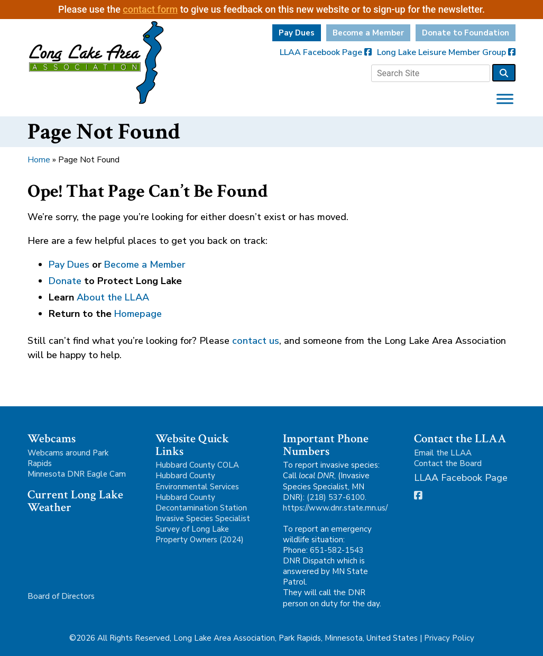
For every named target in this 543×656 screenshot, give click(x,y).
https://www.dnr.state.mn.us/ (335, 508)
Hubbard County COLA (197, 465)
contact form (150, 9)
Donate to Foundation (465, 33)
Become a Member (368, 33)
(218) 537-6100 (336, 497)
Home (38, 160)
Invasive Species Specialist (202, 518)
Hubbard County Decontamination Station (201, 502)
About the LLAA (113, 297)
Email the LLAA (443, 453)
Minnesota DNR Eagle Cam (76, 474)
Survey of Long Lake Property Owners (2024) (199, 534)
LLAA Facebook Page (326, 52)
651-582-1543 (337, 550)
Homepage (138, 313)
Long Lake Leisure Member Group (446, 52)
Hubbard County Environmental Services (197, 480)
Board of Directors (61, 596)
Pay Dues (297, 33)
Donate (65, 281)
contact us (255, 340)
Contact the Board (448, 463)
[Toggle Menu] (504, 99)
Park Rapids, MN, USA (78, 547)
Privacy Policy (449, 638)
